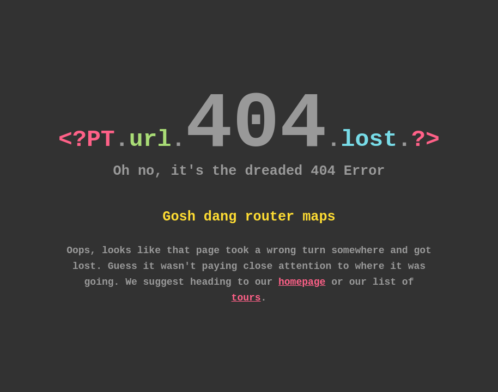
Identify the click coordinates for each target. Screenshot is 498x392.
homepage (301, 282)
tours (246, 297)
